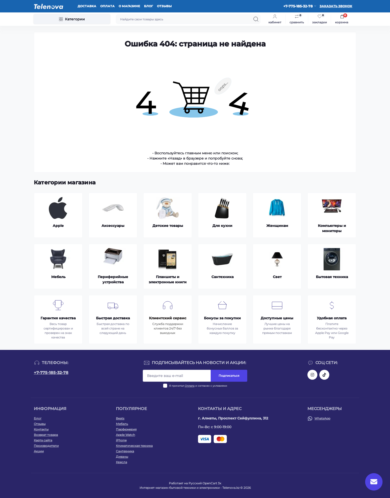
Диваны (122, 456)
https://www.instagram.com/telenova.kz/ (312, 375)
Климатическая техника (134, 446)
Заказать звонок (336, 6)
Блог (148, 6)
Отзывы (164, 6)
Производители (46, 446)
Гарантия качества (58, 318)
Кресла (121, 462)
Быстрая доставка (113, 318)
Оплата (107, 6)
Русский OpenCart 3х (205, 483)
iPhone (121, 440)
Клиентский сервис (167, 318)
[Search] (255, 19)
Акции (39, 451)
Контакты (41, 429)
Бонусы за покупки (222, 318)
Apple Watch (125, 435)
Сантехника (125, 451)
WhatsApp (322, 418)
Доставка (87, 6)
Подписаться (229, 375)
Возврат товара (46, 435)
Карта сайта (43, 440)
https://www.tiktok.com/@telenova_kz (324, 375)
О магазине (129, 6)
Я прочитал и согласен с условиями (198, 385)
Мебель (122, 424)
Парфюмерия (126, 429)
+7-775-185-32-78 (51, 372)
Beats (120, 418)
